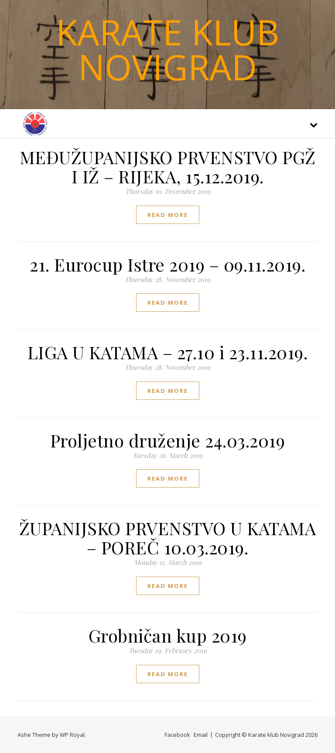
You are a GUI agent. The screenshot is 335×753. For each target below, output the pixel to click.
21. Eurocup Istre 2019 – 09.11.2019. (167, 264)
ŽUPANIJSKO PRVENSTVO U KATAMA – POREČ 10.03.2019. (167, 537)
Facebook (177, 735)
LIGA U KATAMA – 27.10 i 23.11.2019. (167, 352)
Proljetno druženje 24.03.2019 (167, 440)
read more (167, 215)
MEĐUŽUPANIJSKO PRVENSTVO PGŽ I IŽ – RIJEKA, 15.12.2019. (168, 166)
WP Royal (72, 735)
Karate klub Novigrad (167, 49)
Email (201, 735)
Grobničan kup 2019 (168, 635)
